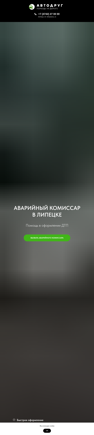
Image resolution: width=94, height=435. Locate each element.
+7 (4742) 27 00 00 (49, 14)
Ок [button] (47, 431)
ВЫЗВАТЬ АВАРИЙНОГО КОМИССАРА (50, 237)
